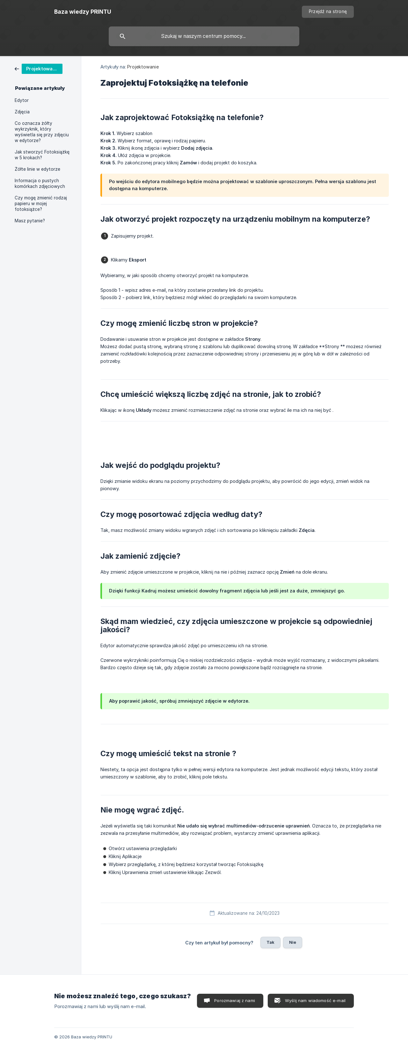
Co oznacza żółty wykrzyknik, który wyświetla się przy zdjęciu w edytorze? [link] (42, 132)
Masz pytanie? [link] (30, 220)
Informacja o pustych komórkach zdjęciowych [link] (40, 183)
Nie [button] (292, 942)
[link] (38, 68)
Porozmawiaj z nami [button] (234, 1000)
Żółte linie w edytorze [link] (37, 169)
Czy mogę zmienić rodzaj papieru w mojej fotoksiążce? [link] (41, 203)
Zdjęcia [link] (22, 111)
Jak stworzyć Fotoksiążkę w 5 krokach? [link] (42, 154)
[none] (82, 12)
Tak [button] (270, 942)
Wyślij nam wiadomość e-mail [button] (315, 1000)
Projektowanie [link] (142, 66)
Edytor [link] (22, 100)
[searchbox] (204, 36)
